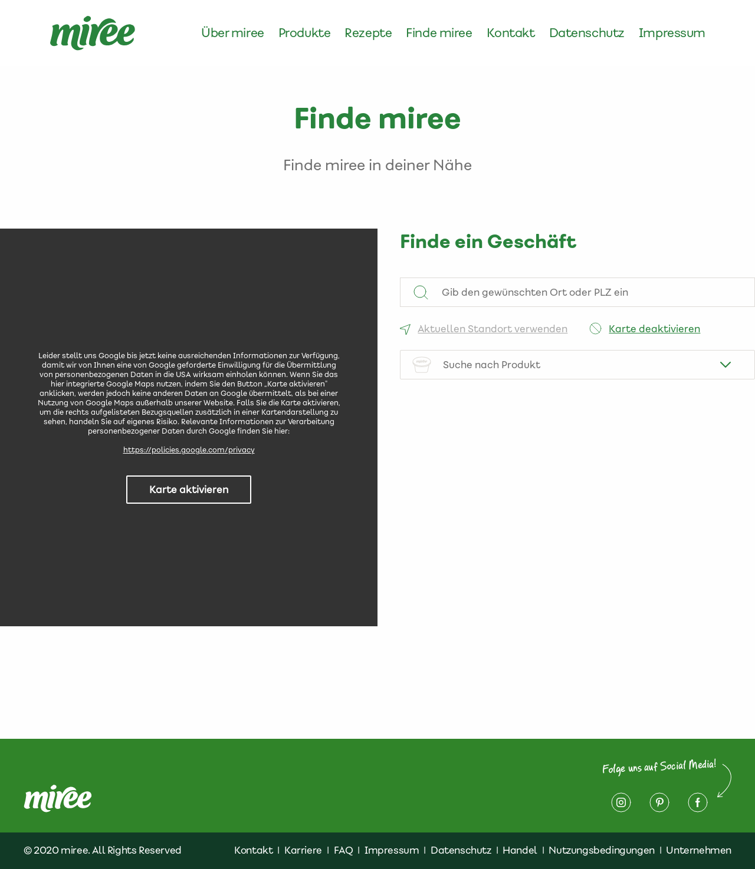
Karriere (303, 850)
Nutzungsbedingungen (601, 850)
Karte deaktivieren (654, 328)
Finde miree (439, 33)
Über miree (232, 33)
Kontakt (511, 33)
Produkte (304, 33)
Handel (520, 850)
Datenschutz (587, 33)
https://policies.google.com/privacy (189, 450)
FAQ (343, 850)
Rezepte (368, 33)
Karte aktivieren (188, 489)
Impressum (672, 33)
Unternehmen (698, 850)
